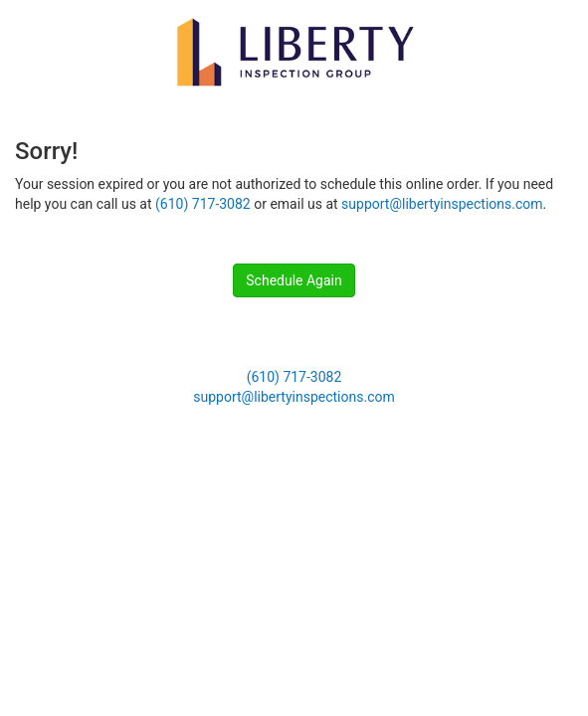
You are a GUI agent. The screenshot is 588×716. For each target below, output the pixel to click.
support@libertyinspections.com (441, 204)
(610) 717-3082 (203, 204)
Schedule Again (293, 280)
